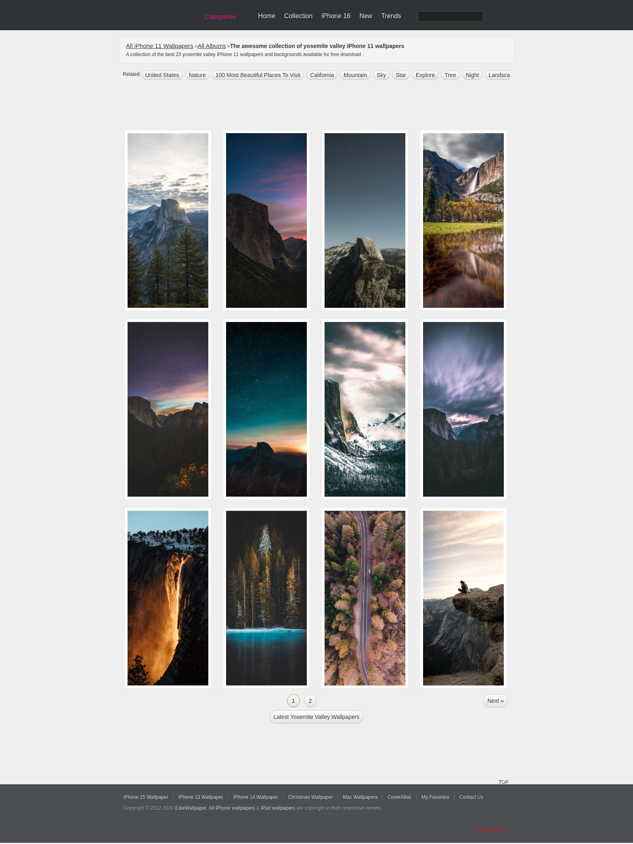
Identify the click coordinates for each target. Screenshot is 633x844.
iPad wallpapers (278, 808)
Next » (496, 701)
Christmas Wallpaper (310, 797)
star (401, 75)
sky (381, 75)
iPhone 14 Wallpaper (255, 797)
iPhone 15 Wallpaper (146, 797)
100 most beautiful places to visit (258, 75)
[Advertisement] (322, 106)
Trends (391, 16)
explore (425, 75)
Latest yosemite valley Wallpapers (316, 717)
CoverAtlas (399, 797)
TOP (503, 782)
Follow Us (490, 829)
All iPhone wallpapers (232, 808)
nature (197, 75)
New (365, 16)
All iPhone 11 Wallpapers (159, 45)
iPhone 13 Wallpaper (200, 797)
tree (450, 75)
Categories (220, 16)
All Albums (211, 45)
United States (162, 75)
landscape (502, 75)
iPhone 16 (335, 16)
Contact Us (471, 797)
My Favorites (435, 797)
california (322, 75)
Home (266, 16)
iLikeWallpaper (191, 808)
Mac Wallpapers (360, 797)
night (472, 75)
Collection (298, 16)
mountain (355, 75)
